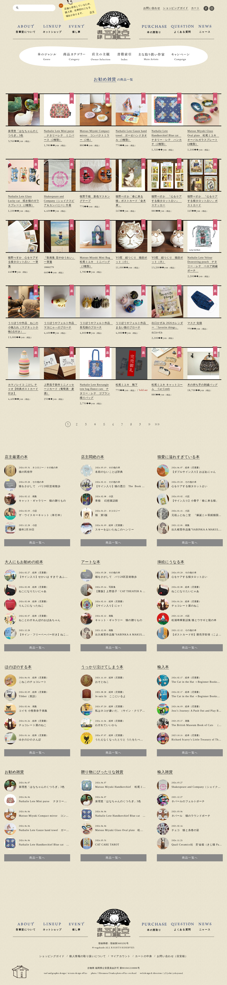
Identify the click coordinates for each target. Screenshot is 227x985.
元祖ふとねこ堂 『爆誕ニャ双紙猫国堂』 (198, 515)
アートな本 (90, 562)
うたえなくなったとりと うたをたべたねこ (122, 739)
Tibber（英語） (28, 696)
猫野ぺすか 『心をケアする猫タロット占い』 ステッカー (167, 201)
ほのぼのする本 (18, 667)
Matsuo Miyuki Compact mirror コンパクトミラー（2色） (94, 135)
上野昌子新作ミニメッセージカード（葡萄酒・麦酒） (59, 389)
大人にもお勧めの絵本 (24, 562)
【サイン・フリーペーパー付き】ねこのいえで (48, 634)
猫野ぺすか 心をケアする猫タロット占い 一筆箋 (23, 262)
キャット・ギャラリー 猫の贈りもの (42, 500)
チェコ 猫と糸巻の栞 (185, 830)
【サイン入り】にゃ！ (109, 605)
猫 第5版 (101, 515)
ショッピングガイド (52, 956)
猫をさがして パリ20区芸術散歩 (40, 486)
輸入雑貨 (165, 772)
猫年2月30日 (26, 529)
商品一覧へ (37, 542)
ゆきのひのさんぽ (30, 739)
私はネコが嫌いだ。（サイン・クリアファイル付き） (128, 710)
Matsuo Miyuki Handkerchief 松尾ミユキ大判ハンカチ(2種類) (134, 787)
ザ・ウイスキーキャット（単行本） (41, 515)
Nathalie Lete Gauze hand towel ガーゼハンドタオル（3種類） (131, 135)
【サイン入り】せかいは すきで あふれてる (46, 577)
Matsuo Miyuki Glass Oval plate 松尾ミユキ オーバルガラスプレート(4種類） (145, 830)
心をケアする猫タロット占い (190, 486)
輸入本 (163, 667)
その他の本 (52, 467)
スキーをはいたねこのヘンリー (114, 529)
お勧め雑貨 (14, 772)
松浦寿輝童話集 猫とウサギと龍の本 (194, 620)
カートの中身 (143, 956)
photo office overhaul (126, 973)
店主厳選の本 (16, 457)
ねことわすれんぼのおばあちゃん (39, 620)
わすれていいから (106, 725)
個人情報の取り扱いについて (87, 956)
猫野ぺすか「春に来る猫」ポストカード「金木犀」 (131, 201)
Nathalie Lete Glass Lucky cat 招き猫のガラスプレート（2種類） (23, 201)
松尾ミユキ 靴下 (127, 384)
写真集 (112, 587)
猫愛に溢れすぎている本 (178, 457)
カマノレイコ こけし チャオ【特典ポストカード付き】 (23, 389)
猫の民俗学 (26, 471)
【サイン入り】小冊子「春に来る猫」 (195, 500)
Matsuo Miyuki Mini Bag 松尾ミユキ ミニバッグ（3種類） (96, 262)
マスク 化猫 (194, 323)
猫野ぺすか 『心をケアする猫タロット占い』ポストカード (202, 201)
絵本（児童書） (117, 525)
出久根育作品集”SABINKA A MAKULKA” (198, 529)
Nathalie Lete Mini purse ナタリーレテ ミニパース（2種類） (59, 135)
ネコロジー (38, 467)
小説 (34, 510)
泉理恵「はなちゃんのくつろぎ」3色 (42, 787)
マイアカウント (121, 956)
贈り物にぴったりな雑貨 (102, 772)
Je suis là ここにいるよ (110, 696)
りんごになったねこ (31, 605)
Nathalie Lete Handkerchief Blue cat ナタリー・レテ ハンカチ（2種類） (65, 844)
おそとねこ (102, 682)
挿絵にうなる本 (170, 562)
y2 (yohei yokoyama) (173, 973)
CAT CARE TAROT (107, 844)
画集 (34, 496)
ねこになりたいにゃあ (32, 591)
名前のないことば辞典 (109, 471)
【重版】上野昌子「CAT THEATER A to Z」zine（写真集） (132, 591)
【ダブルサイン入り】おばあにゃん (194, 471)
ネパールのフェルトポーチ (188, 801)
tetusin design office (78, 973)
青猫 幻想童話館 (106, 500)
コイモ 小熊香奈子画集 (33, 710)
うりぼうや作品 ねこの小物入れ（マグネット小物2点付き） (23, 327)
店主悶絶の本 (92, 457)
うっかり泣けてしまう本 (102, 667)
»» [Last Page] (157, 424)
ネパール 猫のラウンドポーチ (191, 815)
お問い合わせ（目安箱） (172, 956)
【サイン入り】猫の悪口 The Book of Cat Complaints (129, 486)
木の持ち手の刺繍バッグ (202, 384)
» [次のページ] (149, 424)
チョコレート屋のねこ (185, 605)
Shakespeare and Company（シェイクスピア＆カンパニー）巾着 (59, 201)
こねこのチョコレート (32, 682)
